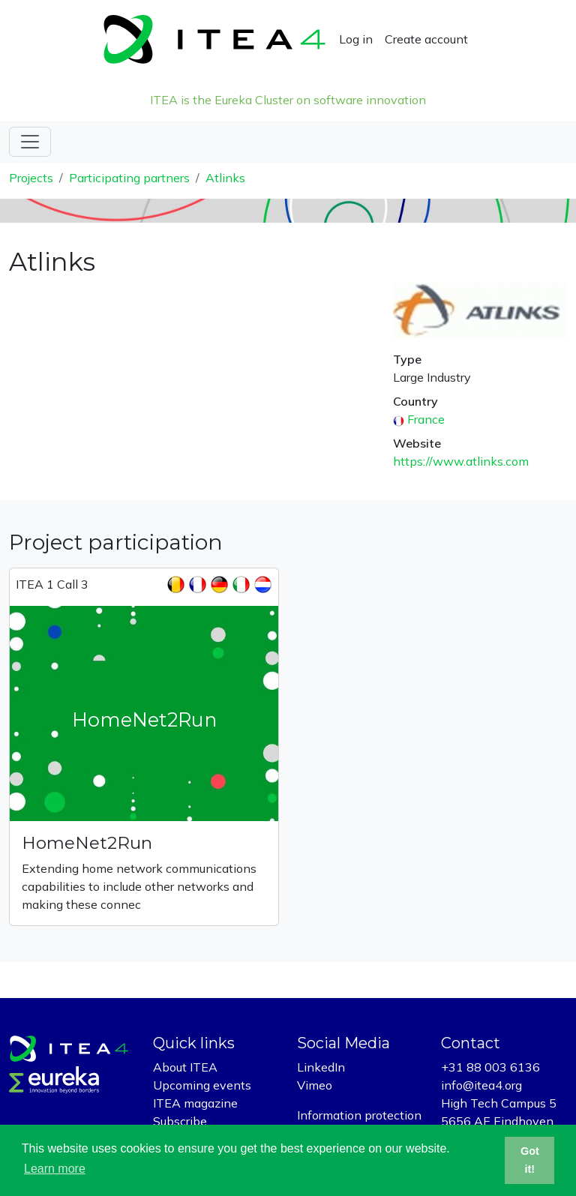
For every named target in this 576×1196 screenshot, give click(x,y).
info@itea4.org (481, 1085)
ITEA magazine (195, 1103)
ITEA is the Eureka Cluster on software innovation (288, 99)
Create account (426, 38)
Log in (356, 38)
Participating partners (129, 177)
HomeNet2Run (87, 842)
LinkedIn (321, 1067)
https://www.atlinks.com (461, 461)
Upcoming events (202, 1085)
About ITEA (185, 1067)
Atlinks (225, 177)
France (426, 419)
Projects (31, 177)
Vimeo (314, 1085)
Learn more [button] (55, 1168)
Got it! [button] (529, 1160)
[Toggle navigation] (30, 142)
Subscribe (180, 1121)
